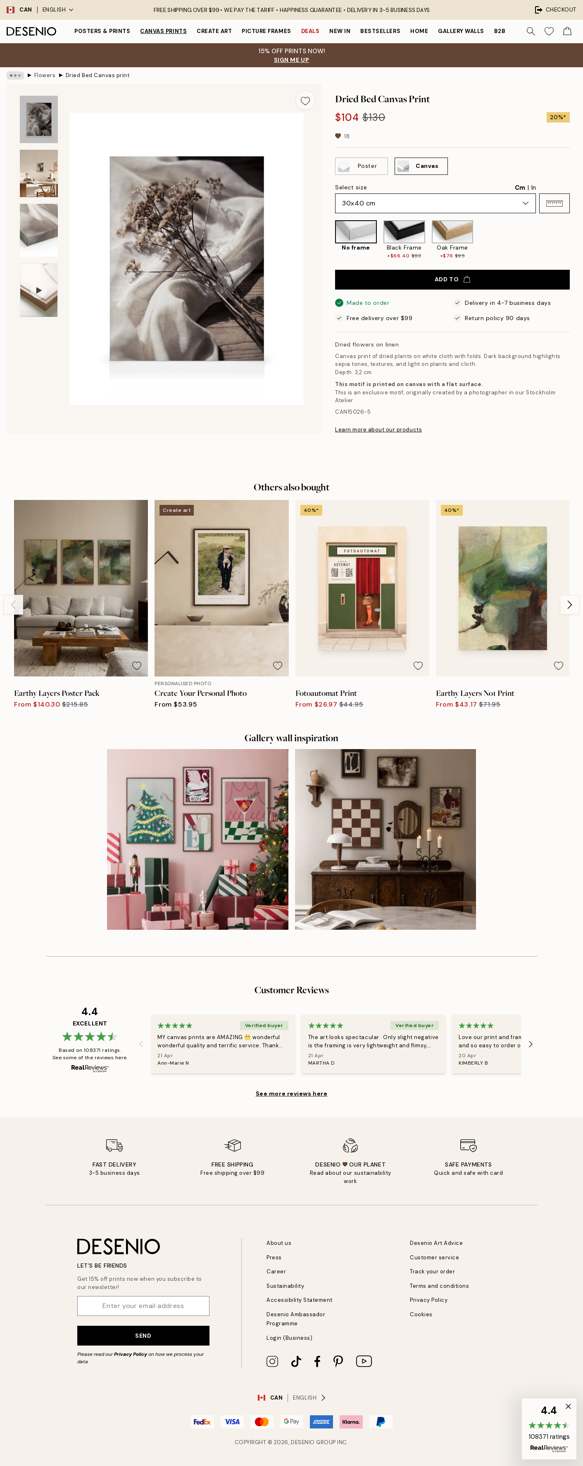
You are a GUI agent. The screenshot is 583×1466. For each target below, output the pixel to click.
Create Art (214, 31)
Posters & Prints (102, 31)
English (58, 9)
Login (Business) (289, 1337)
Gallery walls (461, 31)
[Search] (531, 31)
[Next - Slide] (570, 605)
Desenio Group (313, 1442)
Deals (310, 31)
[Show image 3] (39, 230)
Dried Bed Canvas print (98, 75)
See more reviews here (292, 1093)
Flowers (45, 75)
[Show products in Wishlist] (549, 31)
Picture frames (266, 31)
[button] (554, 203)
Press (274, 1257)
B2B (500, 31)
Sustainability (285, 1285)
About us (279, 1243)
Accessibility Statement (300, 1299)
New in (339, 31)
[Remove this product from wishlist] (305, 100)
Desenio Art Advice (436, 1243)
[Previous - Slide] (13, 605)
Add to (452, 279)
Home (419, 31)
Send (143, 1335)
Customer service (434, 1257)
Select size (351, 187)
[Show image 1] (39, 119)
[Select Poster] (361, 166)
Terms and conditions (439, 1285)
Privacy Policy (130, 1354)
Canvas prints (163, 31)
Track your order (432, 1271)
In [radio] (533, 188)
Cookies (421, 1314)
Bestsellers (380, 31)
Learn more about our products (378, 429)
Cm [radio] (520, 188)
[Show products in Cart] (567, 31)
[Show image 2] (39, 173)
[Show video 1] (39, 290)
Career (276, 1271)
